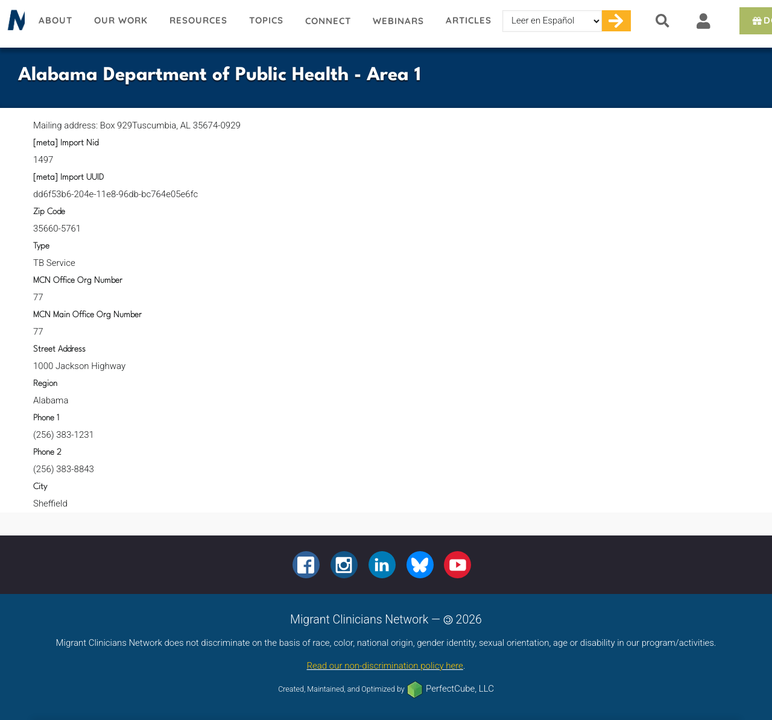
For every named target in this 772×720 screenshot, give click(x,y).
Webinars (398, 21)
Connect (328, 21)
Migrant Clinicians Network (14, 23)
